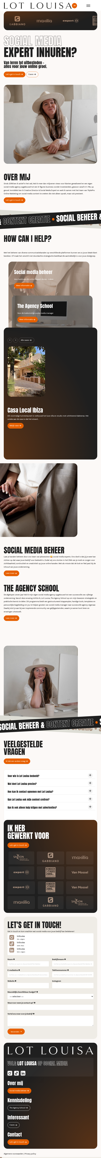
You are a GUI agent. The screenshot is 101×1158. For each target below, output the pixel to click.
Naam (10, 959)
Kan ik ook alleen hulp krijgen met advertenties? (32, 807)
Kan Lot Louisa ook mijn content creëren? (28, 799)
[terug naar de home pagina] (38, 5)
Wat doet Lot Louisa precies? (22, 783)
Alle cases (25, 340)
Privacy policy (30, 1154)
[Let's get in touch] (74, 5)
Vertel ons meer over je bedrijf (20, 1014)
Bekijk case (14, 425)
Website (11, 981)
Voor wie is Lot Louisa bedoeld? (23, 776)
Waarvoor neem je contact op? (21, 1003)
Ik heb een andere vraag (15, 761)
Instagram (56, 981)
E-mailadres (13, 970)
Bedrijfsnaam (58, 959)
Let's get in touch (13, 74)
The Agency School (17, 1108)
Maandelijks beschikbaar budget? (22, 992)
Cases (30, 74)
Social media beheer (18, 1091)
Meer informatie (22, 285)
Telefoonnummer (59, 970)
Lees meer (10, 573)
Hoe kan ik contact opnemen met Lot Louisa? (30, 791)
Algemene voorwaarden (13, 1154)
